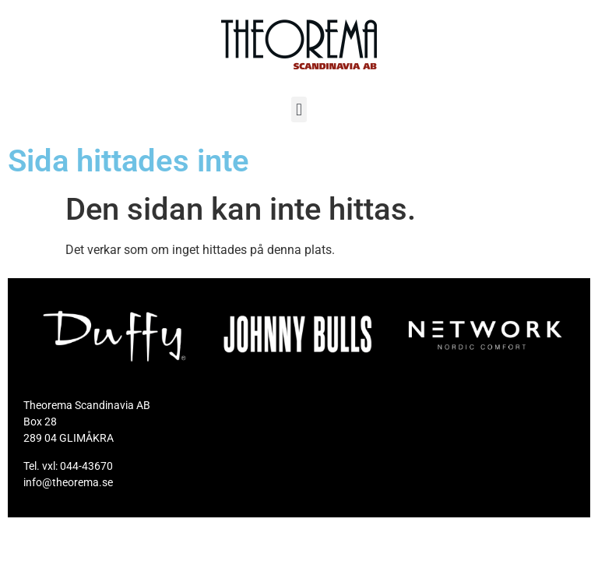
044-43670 (86, 466)
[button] (298, 109)
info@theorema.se (68, 482)
